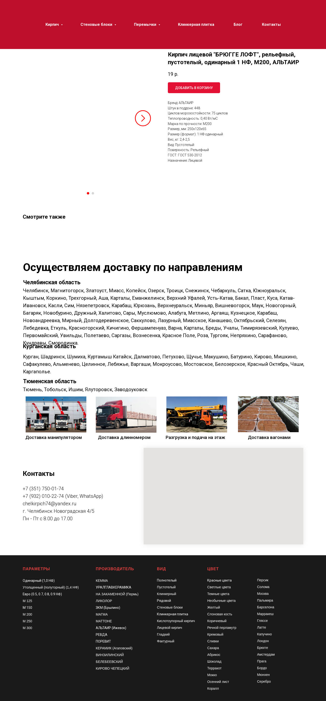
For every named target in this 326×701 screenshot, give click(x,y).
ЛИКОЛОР (104, 601)
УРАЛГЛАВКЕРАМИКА (113, 587)
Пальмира (265, 600)
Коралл (213, 688)
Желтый (213, 607)
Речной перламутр (221, 628)
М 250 (27, 621)
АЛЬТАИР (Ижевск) (111, 628)
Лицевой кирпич (169, 628)
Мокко (212, 675)
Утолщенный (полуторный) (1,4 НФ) (51, 587)
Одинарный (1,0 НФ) (39, 581)
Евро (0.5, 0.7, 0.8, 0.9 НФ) (42, 594)
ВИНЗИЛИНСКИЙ (110, 655)
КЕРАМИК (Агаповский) (114, 648)
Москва (263, 594)
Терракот (214, 668)
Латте (261, 627)
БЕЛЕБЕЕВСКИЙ (109, 662)
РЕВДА (101, 635)
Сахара (213, 648)
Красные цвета (219, 580)
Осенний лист (218, 682)
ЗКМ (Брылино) (108, 608)
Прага (261, 661)
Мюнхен (263, 675)
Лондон (263, 641)
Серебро (264, 681)
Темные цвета (218, 594)
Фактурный (165, 641)
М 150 (27, 608)
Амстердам (266, 654)
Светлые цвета (219, 587)
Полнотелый (167, 580)
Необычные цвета (221, 601)
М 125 (27, 601)
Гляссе (262, 621)
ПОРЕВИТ (103, 641)
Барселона (265, 607)
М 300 (27, 628)
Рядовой (164, 601)
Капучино (264, 634)
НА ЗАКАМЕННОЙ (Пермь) (117, 594)
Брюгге (262, 648)
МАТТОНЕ (104, 621)
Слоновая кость (219, 614)
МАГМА (102, 614)
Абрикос (213, 655)
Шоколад (214, 661)
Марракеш (265, 614)
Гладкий (163, 634)
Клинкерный (166, 594)
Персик (262, 580)
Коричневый (217, 621)
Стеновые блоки (170, 607)
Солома (263, 587)
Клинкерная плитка (172, 614)
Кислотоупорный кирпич (176, 621)
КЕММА (102, 581)
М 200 (27, 614)
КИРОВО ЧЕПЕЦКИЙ (112, 668)
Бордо (262, 668)
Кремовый (215, 634)
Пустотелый (166, 587)
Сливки (213, 641)
